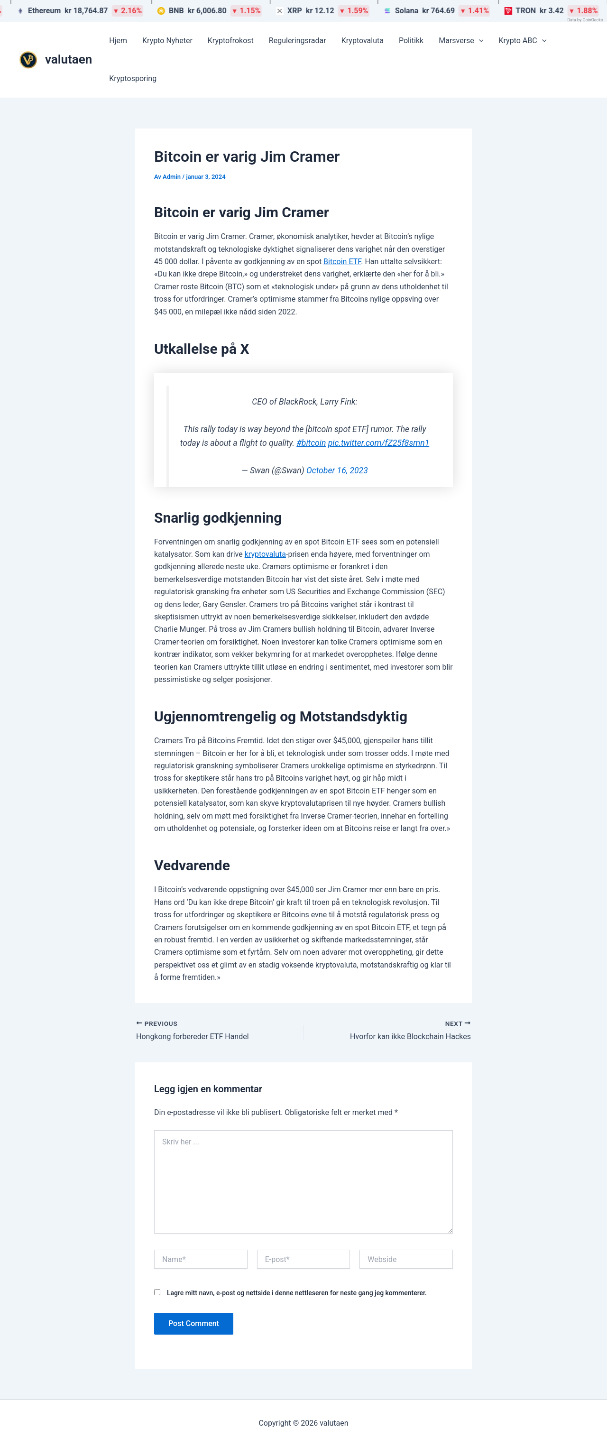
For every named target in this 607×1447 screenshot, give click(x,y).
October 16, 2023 (337, 470)
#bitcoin (311, 443)
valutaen (68, 59)
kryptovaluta (265, 554)
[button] (479, 41)
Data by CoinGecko (585, 20)
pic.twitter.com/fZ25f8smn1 (379, 443)
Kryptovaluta (362, 40)
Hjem (118, 40)
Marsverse (461, 41)
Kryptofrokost (231, 40)
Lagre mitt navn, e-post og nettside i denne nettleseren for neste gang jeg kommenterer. (297, 1293)
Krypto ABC (522, 41)
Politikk (411, 40)
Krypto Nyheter (167, 40)
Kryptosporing (132, 78)
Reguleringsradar (297, 40)
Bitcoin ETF (342, 261)
